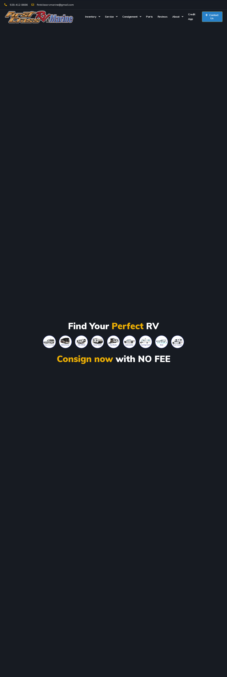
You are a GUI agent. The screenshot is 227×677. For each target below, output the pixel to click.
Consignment (130, 16)
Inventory (90, 16)
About (176, 16)
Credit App (191, 17)
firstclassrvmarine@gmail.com (52, 4)
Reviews (162, 16)
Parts (149, 16)
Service (109, 16)
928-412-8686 (16, 4)
